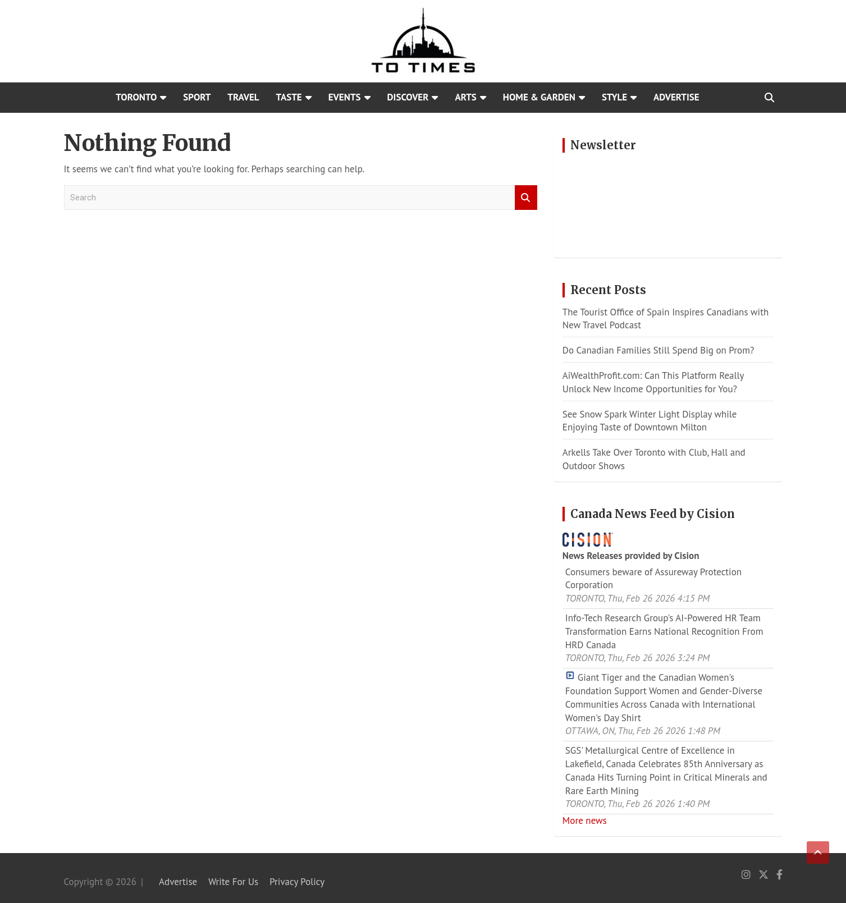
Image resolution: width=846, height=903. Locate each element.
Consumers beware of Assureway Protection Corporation (653, 579)
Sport (197, 97)
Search (526, 197)
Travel (243, 97)
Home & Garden (539, 97)
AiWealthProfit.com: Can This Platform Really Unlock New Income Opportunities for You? (653, 382)
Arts (465, 97)
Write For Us (233, 882)
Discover (408, 97)
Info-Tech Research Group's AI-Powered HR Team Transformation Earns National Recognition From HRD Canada (664, 631)
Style (614, 97)
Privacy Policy (296, 882)
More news (585, 820)
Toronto (136, 97)
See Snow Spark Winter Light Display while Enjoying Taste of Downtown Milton (650, 421)
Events (344, 97)
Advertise (676, 97)
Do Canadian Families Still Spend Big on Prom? (658, 350)
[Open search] (769, 97)
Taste (289, 97)
